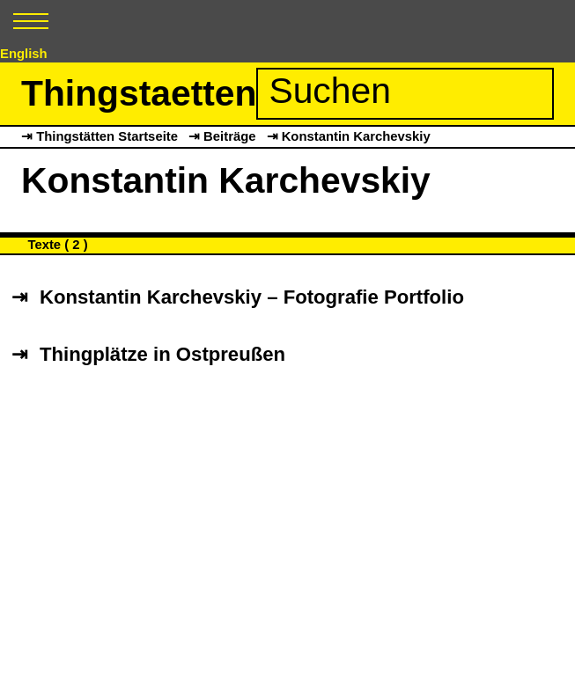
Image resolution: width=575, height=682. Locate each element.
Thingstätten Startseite (107, 136)
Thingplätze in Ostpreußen (162, 355)
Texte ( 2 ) (57, 245)
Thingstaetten (138, 93)
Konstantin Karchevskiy (356, 136)
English (24, 54)
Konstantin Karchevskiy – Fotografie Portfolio (252, 298)
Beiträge (229, 136)
